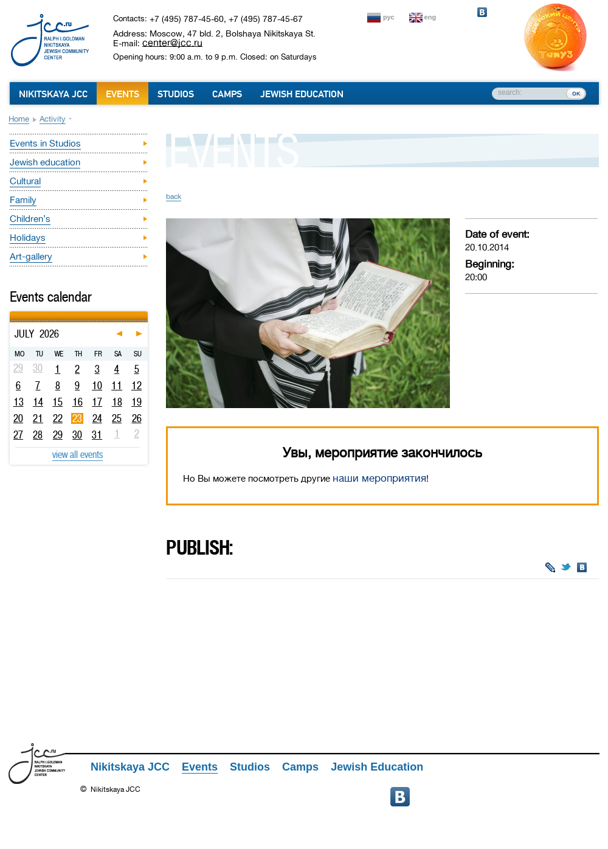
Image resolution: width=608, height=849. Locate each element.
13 (18, 402)
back (173, 196)
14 (38, 402)
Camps (227, 94)
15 (57, 402)
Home (19, 118)
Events (122, 94)
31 (97, 434)
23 (77, 418)
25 (117, 418)
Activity (53, 118)
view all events (77, 454)
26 (137, 418)
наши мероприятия (379, 478)
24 (97, 418)
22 (58, 418)
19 (136, 402)
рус (389, 17)
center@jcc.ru (172, 42)
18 (117, 402)
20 (18, 418)
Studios (175, 94)
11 (116, 385)
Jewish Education (302, 94)
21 (38, 418)
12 (136, 385)
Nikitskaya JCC (53, 94)
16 (77, 402)
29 (58, 434)
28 (38, 434)
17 (97, 402)
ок (576, 93)
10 (97, 385)
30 (77, 434)
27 (18, 434)
